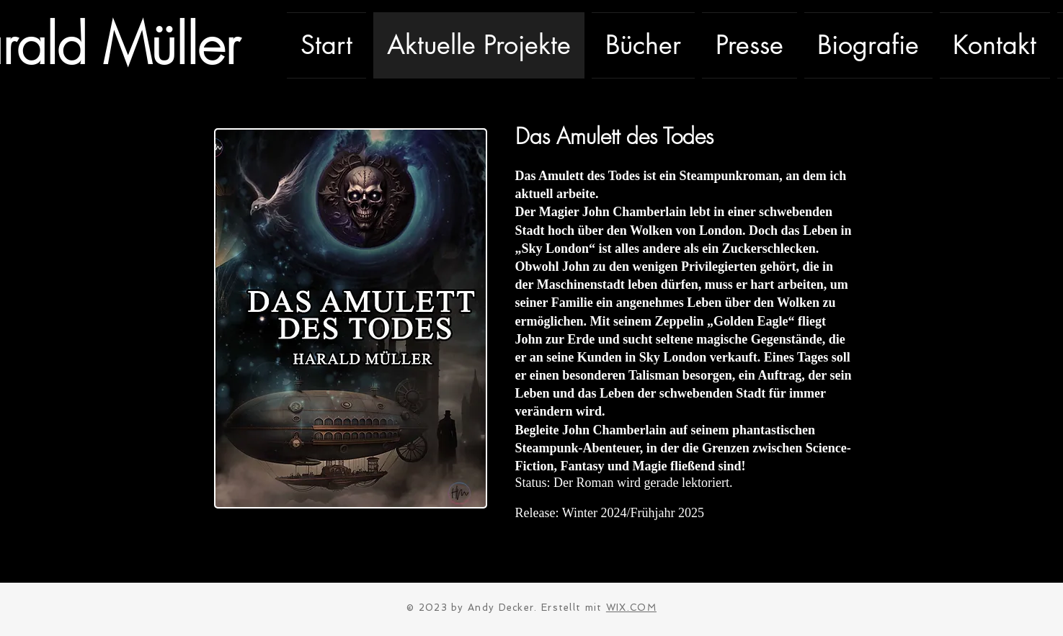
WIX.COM (631, 607)
